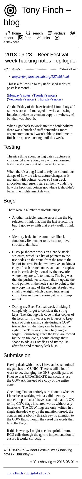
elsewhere (11, 42)
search (37, 33)
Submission (16, 355)
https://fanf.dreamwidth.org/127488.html (40, 76)
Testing (11, 147)
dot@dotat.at (37, 473)
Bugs (9, 201)
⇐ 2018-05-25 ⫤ (12, 69)
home (16, 33)
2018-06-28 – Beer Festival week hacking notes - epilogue (40, 58)
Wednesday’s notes (21, 99)
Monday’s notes (19, 95)
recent (8, 38)
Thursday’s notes (50, 99)
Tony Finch (15, 473)
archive (59, 33)
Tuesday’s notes (44, 95)
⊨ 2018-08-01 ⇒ (69, 68)
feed (28, 38)
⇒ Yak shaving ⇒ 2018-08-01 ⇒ (54, 462)
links (46, 38)
